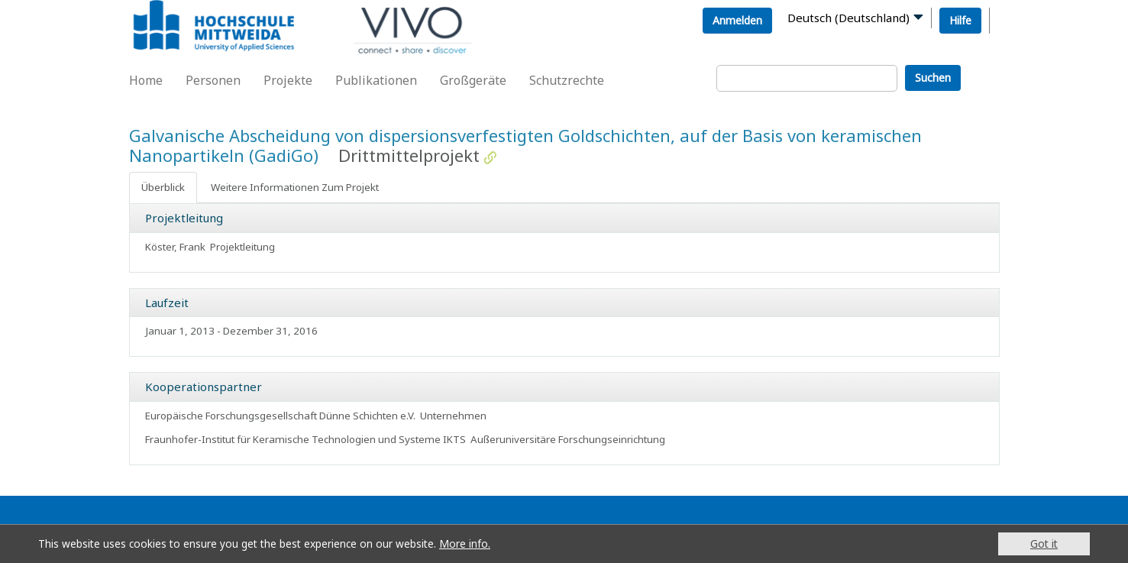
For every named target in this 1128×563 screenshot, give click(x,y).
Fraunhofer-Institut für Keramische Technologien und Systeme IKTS (305, 439)
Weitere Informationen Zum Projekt (295, 187)
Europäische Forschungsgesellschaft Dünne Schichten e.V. (280, 415)
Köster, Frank (175, 247)
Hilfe (960, 20)
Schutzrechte (566, 80)
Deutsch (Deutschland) (848, 17)
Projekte (287, 80)
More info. (464, 543)
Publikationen (376, 80)
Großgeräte (473, 80)
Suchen (933, 77)
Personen (213, 80)
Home (146, 80)
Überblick (163, 187)
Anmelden (737, 20)
